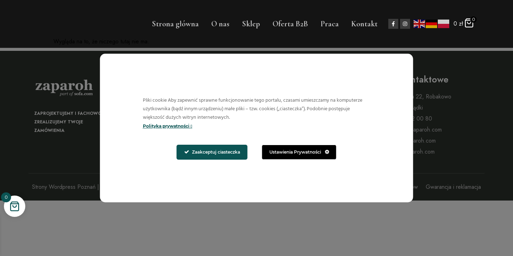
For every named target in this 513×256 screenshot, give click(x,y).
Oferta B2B (290, 23)
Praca (330, 23)
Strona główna (175, 23)
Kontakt (364, 23)
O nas (220, 23)
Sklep (251, 23)
